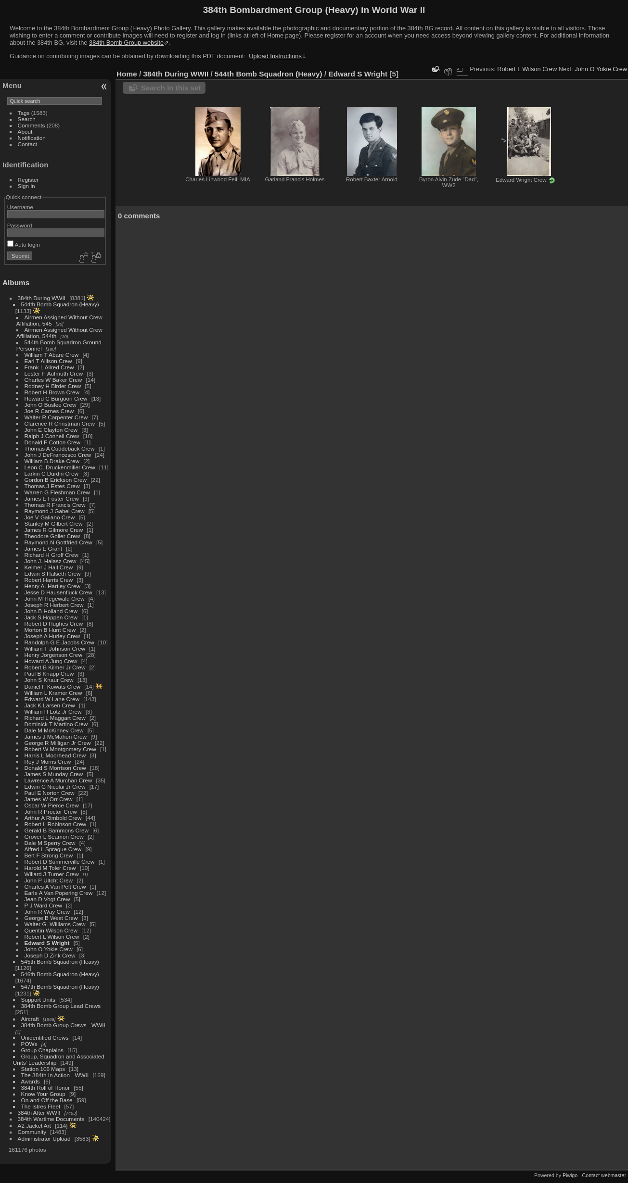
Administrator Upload (44, 1138)
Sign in (26, 186)
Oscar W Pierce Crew (52, 805)
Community (32, 1132)
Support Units (38, 999)
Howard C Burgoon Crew (56, 398)
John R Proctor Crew (51, 811)
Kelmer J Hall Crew (49, 567)
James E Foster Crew (52, 498)
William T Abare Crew (52, 355)
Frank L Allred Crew (49, 367)
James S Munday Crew (54, 774)
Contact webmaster (604, 1175)
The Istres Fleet (41, 1106)
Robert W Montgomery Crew (60, 749)
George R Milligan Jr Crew (58, 743)
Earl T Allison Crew (48, 361)
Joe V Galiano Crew (50, 517)
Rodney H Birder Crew (53, 386)
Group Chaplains (42, 1050)
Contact (28, 144)
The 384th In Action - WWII (55, 1075)
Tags (24, 113)
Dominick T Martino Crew (56, 724)
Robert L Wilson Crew (52, 936)
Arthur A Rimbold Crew (53, 818)
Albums (15, 282)
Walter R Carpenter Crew (56, 417)
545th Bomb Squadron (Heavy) (60, 961)
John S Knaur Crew (49, 680)
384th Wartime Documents (51, 1119)
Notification (32, 138)
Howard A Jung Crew (51, 661)
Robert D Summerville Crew (60, 861)
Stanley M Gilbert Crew (54, 523)
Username (20, 207)
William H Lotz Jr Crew (53, 711)
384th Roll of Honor (45, 1087)
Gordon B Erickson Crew (56, 480)
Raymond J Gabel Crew (55, 511)
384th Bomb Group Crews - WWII (63, 1025)
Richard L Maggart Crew (55, 718)
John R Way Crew (47, 911)
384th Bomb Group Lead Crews (61, 1006)
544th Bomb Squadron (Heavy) (60, 304)
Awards (30, 1081)
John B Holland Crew (51, 611)
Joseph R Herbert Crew (54, 605)
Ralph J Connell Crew (52, 436)
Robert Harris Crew (49, 580)
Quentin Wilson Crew (51, 930)
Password (19, 225)
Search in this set (171, 88)
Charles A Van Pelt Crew (55, 886)
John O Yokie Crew (49, 949)
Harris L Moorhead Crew (55, 755)
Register (28, 179)
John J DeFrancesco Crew (58, 455)
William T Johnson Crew (55, 648)
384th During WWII (41, 298)
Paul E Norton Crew (50, 793)
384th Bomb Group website (126, 42)
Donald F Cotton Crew (52, 442)
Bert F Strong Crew (49, 855)
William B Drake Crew (52, 461)
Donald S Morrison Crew (55, 768)
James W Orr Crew (49, 799)
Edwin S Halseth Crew (53, 573)
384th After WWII (39, 1112)
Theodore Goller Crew (52, 536)
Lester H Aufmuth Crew (54, 373)
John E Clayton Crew (51, 430)
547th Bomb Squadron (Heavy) (60, 986)
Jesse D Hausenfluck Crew (58, 592)
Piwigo (570, 1175)
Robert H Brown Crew (52, 392)
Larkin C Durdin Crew (51, 473)
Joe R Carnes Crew (49, 411)
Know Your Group (43, 1094)
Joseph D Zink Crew (50, 955)
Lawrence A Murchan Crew (58, 780)
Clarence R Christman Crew (60, 423)
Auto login (23, 244)
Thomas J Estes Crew (52, 486)
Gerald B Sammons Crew (57, 830)
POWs (29, 1044)
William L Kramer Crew (53, 693)
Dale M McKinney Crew (54, 730)
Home (126, 74)
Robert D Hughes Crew (54, 623)
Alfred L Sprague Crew (53, 849)
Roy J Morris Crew (48, 761)
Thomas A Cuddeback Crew (60, 448)
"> (525, 141)
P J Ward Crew (43, 905)
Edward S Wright (47, 943)
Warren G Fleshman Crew (57, 492)
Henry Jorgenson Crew (53, 655)
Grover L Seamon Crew (54, 836)
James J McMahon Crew (56, 736)
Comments (31, 125)
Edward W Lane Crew (52, 699)
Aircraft (30, 1019)
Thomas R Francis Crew (55, 505)
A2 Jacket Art (34, 1125)
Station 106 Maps (43, 1069)
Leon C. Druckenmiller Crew (60, 467)
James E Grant (43, 548)
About (25, 131)
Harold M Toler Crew (50, 868)
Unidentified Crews (45, 1037)
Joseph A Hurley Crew (52, 636)
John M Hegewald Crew (55, 598)
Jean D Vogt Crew (47, 899)
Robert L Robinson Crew (55, 824)
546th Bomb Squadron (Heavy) (60, 974)
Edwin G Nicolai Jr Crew (55, 786)
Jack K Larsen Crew (50, 705)
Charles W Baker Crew (53, 380)
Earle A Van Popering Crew (59, 893)
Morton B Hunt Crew (50, 630)
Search (27, 119)
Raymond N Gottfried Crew (58, 542)
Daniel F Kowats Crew (52, 686)
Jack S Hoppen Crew (51, 617)
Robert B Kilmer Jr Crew (55, 667)
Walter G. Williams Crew (55, 924)
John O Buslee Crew (51, 405)
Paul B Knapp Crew (49, 673)
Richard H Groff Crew (51, 555)
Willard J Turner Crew (52, 874)
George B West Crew (51, 918)
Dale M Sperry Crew (50, 843)
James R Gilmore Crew (54, 530)
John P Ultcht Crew (49, 880)
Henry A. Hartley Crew (52, 586)
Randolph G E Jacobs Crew (59, 642)
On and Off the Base (47, 1100)
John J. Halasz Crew (51, 561)
